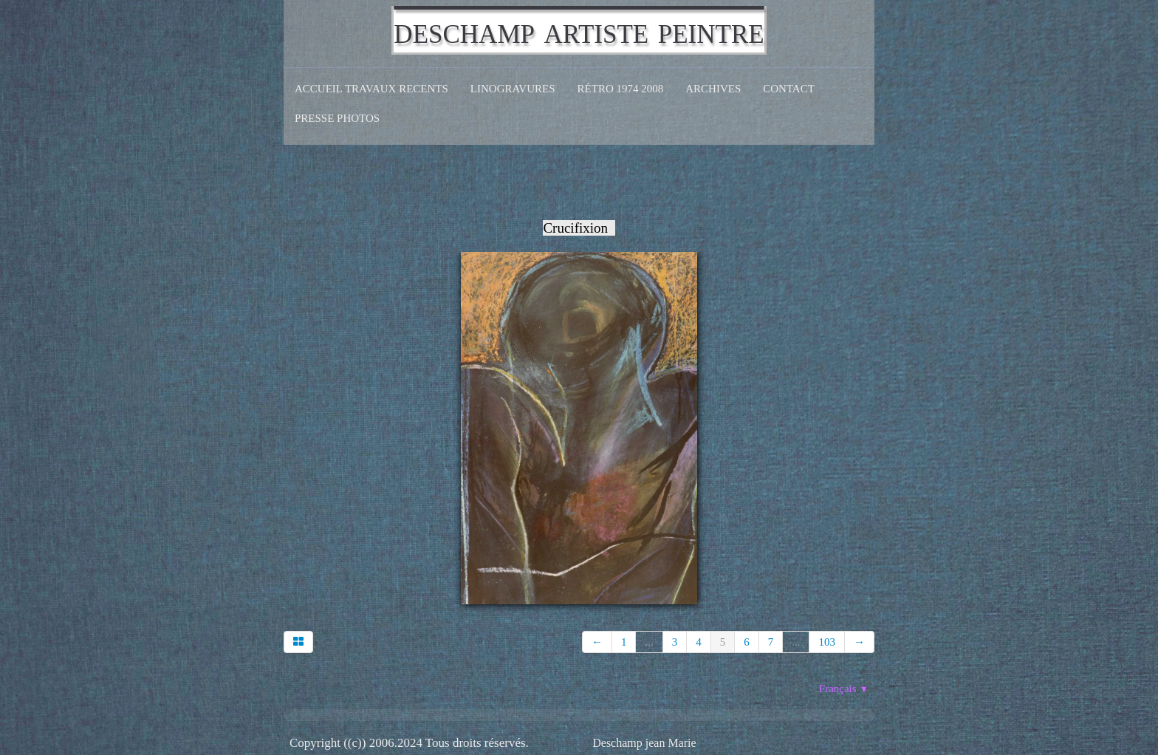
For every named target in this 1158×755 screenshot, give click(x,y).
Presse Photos (337, 118)
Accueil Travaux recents (371, 89)
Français (843, 688)
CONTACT (789, 89)
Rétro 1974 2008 (621, 89)
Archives (713, 89)
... (649, 642)
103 (826, 642)
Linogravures (512, 89)
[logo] (578, 30)
